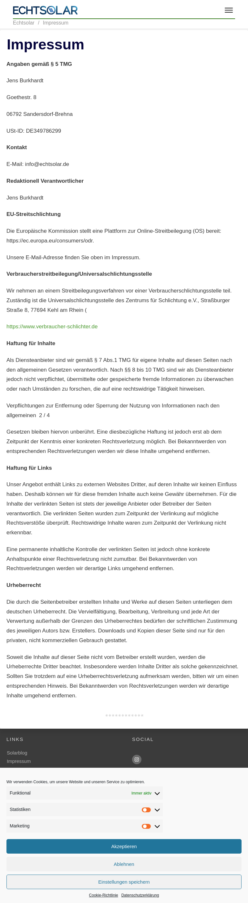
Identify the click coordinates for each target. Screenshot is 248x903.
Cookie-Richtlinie (103, 895)
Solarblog (17, 752)
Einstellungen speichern (124, 882)
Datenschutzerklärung (140, 895)
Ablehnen (124, 864)
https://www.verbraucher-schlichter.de (52, 326)
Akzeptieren (124, 846)
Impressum (19, 761)
